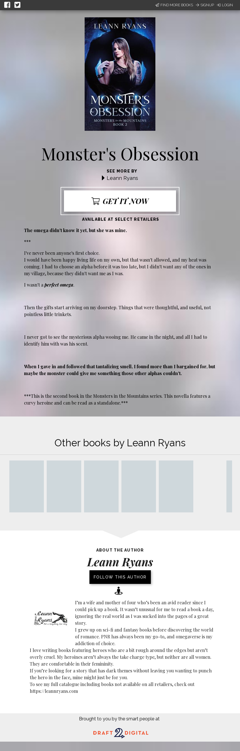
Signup (205, 5)
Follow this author (120, 577)
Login (225, 5)
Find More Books (174, 5)
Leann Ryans (122, 178)
